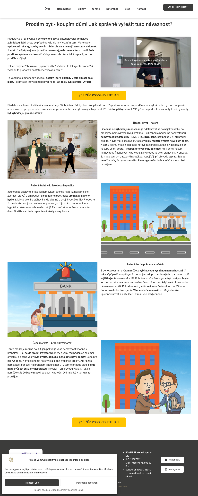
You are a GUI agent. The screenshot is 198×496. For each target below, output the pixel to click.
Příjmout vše (32, 482)
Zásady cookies (42, 490)
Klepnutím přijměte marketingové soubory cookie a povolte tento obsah (145, 62)
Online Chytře (122, 486)
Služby (82, 8)
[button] (99, 422)
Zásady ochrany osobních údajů (67, 490)
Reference (112, 8)
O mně (96, 8)
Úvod (47, 8)
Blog (127, 8)
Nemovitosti (64, 8)
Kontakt (141, 8)
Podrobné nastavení (87, 482)
